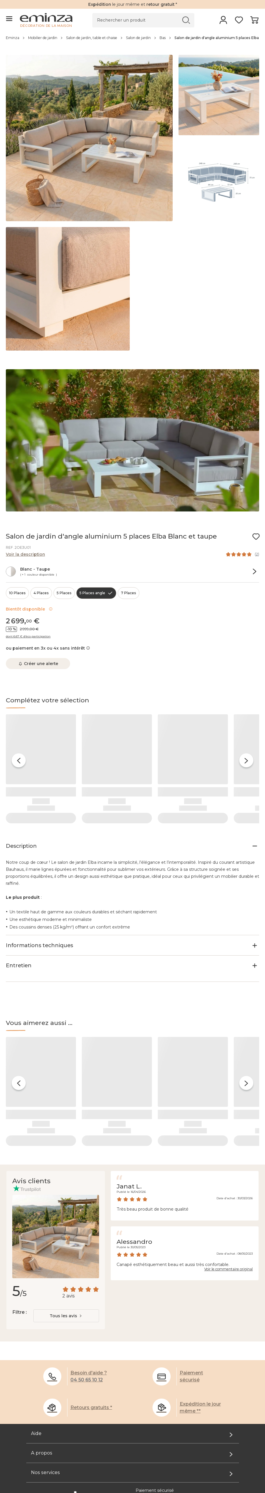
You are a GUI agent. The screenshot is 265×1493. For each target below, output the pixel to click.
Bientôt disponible (29, 609)
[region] (132, 41)
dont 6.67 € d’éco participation (28, 636)
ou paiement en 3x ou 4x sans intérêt (48, 648)
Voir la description (25, 554)
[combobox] (66, 1282)
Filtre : (19, 1279)
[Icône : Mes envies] (256, 536)
